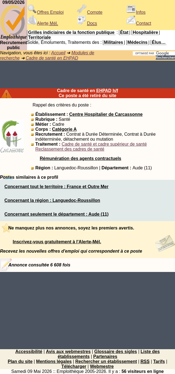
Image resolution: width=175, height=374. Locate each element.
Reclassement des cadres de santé (69, 149)
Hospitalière (145, 32)
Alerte (42, 23)
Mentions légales (54, 361)
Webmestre (102, 366)
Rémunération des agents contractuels (80, 158)
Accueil (58, 52)
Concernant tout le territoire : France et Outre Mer (56, 186)
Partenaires (105, 356)
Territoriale (39, 37)
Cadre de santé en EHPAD (52, 58)
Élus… (159, 42)
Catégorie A (64, 129)
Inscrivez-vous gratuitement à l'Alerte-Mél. (57, 241)
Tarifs (159, 361)
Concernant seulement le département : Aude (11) (56, 214)
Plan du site (20, 361)
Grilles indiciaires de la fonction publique (71, 32)
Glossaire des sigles (115, 351)
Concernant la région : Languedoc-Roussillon (52, 200)
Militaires (113, 42)
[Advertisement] (87, 74)
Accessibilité (28, 351)
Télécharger (73, 366)
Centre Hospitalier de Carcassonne (106, 114)
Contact (138, 23)
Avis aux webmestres (68, 351)
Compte (89, 12)
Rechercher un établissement (106, 361)
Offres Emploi (45, 12)
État (124, 32)
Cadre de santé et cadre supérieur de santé (104, 144)
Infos (136, 12)
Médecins (138, 42)
